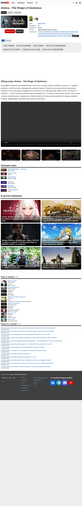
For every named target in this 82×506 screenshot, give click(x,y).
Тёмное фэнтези (66, 31)
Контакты (35, 382)
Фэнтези (59, 36)
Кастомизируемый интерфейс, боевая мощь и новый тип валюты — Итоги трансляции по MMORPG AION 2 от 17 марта (61, 266)
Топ (36, 2)
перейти (17, 49)
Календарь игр (25, 387)
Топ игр (23, 382)
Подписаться (9, 31)
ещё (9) (75, 36)
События (10, 12)
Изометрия (54, 34)
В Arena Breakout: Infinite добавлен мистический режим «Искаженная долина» (23, 347)
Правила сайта (37, 380)
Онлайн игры (24, 380)
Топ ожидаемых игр (26, 385)
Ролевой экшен (47, 31)
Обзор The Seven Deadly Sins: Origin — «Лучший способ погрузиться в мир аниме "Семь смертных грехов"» (59, 242)
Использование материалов (40, 377)
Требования (18, 12)
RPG (44, 23)
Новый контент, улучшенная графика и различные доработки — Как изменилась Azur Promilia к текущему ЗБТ (32, 341)
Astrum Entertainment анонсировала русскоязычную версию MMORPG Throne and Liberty (25, 334)
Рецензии (30, 2)
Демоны (54, 36)
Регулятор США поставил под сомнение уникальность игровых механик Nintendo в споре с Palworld (29, 337)
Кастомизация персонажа (65, 34)
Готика (65, 36)
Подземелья (56, 31)
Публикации (21, 2)
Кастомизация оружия (44, 36)
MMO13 (23, 377)
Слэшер (40, 31)
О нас (34, 385)
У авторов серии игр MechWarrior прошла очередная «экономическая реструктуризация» (26, 366)
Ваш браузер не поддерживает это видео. (41, 124)
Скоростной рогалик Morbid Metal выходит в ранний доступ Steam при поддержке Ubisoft (25, 360)
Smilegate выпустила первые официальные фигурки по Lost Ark (18, 357)
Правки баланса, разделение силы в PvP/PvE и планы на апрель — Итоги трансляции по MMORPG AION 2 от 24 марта (20, 242)
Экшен (40, 23)
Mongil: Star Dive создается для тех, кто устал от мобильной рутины (20, 267)
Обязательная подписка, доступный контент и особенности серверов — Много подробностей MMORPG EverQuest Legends (60, 219)
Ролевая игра (46, 34)
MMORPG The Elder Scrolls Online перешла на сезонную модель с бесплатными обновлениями (27, 331)
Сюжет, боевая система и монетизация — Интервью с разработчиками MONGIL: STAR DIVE (20, 219)
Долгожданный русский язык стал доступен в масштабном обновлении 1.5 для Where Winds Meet (28, 328)
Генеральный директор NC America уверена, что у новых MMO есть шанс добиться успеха (26, 344)
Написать (19, 31)
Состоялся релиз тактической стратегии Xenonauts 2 (15, 353)
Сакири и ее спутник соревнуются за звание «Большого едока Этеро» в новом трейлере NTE (27, 363)
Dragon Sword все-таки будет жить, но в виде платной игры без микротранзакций (23, 350)
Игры (13, 2)
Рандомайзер (24, 390)
